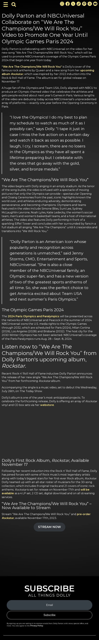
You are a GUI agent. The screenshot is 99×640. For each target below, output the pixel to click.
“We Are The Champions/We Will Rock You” (32, 66)
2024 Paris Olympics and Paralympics (33, 316)
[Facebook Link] (67, 4)
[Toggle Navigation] (5, 4)
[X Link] (73, 4)
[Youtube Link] (95, 4)
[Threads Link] (90, 4)
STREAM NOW (49, 527)
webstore (47, 405)
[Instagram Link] (62, 4)
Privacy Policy (36, 626)
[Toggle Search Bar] (13, 4)
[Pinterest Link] (84, 4)
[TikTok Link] (79, 4)
